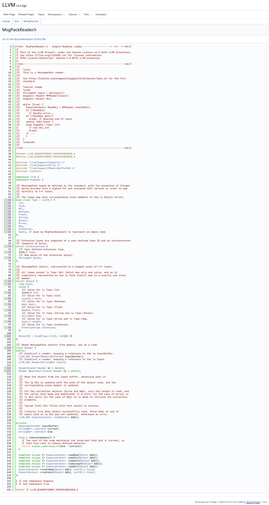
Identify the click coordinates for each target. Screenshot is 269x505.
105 (7, 347)
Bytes (36, 257)
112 (7, 368)
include (6, 21)
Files (88, 14)
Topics (41, 14)
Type (35, 200)
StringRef (25, 257)
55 (7, 202)
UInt (22, 205)
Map (21, 226)
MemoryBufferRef (53, 356)
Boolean (24, 211)
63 (7, 226)
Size (90, 469)
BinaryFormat (31, 21)
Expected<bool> (42, 417)
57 (7, 208)
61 (7, 220)
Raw (38, 315)
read (56, 417)
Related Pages (26, 14)
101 (7, 336)
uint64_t (27, 298)
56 (7, 205)
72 (7, 252)
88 (7, 298)
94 (7, 315)
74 (7, 257)
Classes (74, 14)
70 (7, 246)
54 (7, 200)
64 (7, 228)
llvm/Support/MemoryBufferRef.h (52, 168)
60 (7, 217)
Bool (32, 304)
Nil (21, 208)
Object (30, 281)
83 (7, 284)
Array (22, 223)
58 (7, 211)
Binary (23, 220)
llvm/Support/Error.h (44, 165)
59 (7, 214)
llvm (17, 21)
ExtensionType (35, 246)
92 (7, 310)
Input (60, 362)
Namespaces (56, 14)
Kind (29, 284)
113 (7, 371)
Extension (25, 228)
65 (7, 231)
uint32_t (79, 469)
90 (7, 304)
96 (7, 321)
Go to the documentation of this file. (24, 39)
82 (7, 281)
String (23, 217)
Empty (22, 231)
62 (7, 223)
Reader (29, 347)
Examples (101, 14)
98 (7, 327)
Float (22, 214)
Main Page (9, 14)
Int (21, 202)
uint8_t (47, 200)
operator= (36, 371)
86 (7, 292)
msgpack (35, 179)
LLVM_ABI (24, 356)
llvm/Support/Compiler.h (47, 162)
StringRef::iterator (32, 428)
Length (36, 321)
